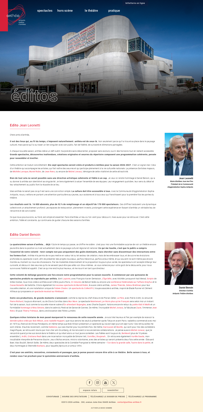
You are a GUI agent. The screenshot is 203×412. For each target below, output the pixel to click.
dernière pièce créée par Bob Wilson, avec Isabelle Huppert (37, 321)
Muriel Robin (35, 171)
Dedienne (53, 327)
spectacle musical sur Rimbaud (49, 291)
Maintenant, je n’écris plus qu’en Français (109, 301)
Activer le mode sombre (101, 408)
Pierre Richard (16, 301)
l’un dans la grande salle (118, 343)
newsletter (113, 390)
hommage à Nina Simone (32, 308)
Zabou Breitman (133, 285)
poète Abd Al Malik (141, 304)
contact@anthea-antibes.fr (129, 402)
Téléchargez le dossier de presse (107, 397)
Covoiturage (52, 397)
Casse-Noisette (17, 285)
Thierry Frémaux (30, 311)
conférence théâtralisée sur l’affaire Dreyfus (131, 282)
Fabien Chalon (61, 288)
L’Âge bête (107, 278)
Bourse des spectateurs (74, 397)
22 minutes (76, 282)
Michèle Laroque (20, 171)
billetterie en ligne (175, 10)
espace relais (90, 390)
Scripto (150, 278)
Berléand (126, 333)
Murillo (119, 327)
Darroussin (108, 327)
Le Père (120, 298)
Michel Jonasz (75, 171)
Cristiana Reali (34, 336)
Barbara (41, 346)
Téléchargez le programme (142, 397)
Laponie (67, 278)
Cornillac (91, 336)
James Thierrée (118, 285)
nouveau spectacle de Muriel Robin (71, 285)
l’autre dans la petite (140, 343)
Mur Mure (72, 301)
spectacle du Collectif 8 (83, 288)
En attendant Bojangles (75, 304)
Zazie (138, 308)
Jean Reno (50, 171)
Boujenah (101, 336)
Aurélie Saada (137, 336)
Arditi (24, 336)
